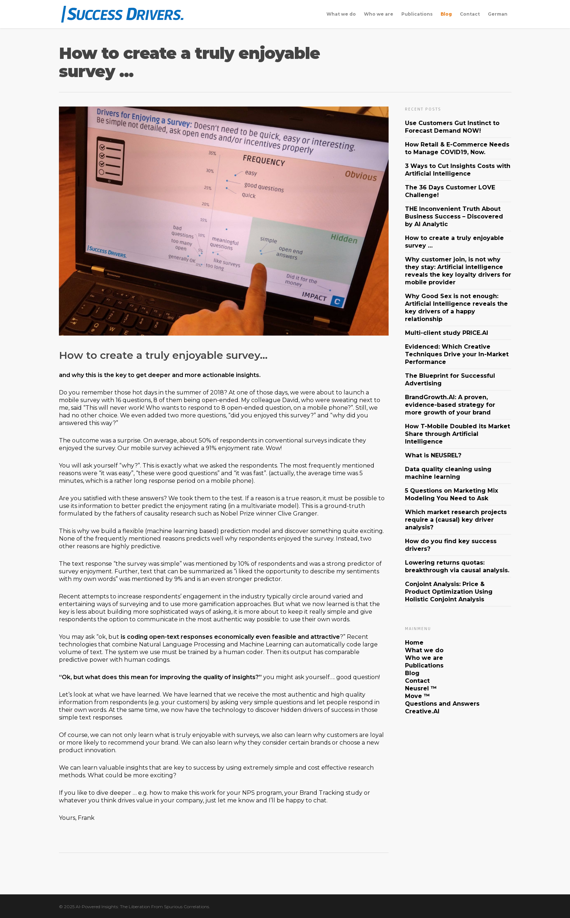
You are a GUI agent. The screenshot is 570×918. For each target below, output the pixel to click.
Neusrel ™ (421, 688)
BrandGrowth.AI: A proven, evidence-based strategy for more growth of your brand (450, 405)
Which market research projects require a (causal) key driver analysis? (456, 520)
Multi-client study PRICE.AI (446, 332)
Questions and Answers (442, 703)
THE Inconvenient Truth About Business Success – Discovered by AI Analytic (454, 216)
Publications (417, 14)
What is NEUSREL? (433, 455)
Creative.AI (422, 711)
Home (414, 642)
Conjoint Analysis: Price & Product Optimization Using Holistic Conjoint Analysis (449, 592)
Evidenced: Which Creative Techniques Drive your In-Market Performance (457, 354)
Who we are (378, 14)
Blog (446, 14)
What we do (341, 14)
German (497, 14)
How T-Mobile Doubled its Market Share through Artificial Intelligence (457, 434)
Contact (470, 14)
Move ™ (417, 696)
